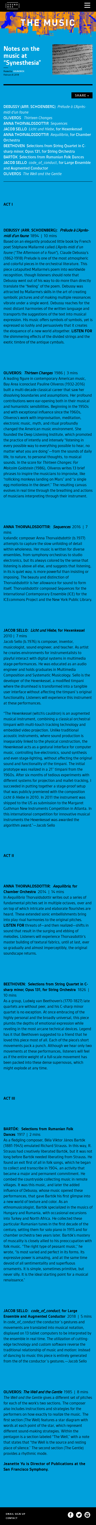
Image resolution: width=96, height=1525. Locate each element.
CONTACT (12, 1518)
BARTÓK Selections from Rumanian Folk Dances (43, 157)
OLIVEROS (27, 118)
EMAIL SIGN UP (15, 1514)
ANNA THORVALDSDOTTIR (35, 123)
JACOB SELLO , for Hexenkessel (42, 129)
